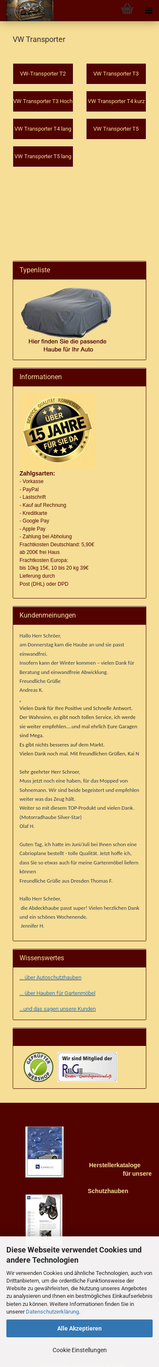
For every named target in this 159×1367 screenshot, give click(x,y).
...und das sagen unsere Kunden (58, 997)
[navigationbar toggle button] (148, 10)
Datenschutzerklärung (52, 1311)
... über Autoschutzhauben (50, 965)
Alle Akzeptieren (79, 1328)
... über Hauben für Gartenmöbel (57, 981)
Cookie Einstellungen (80, 1350)
